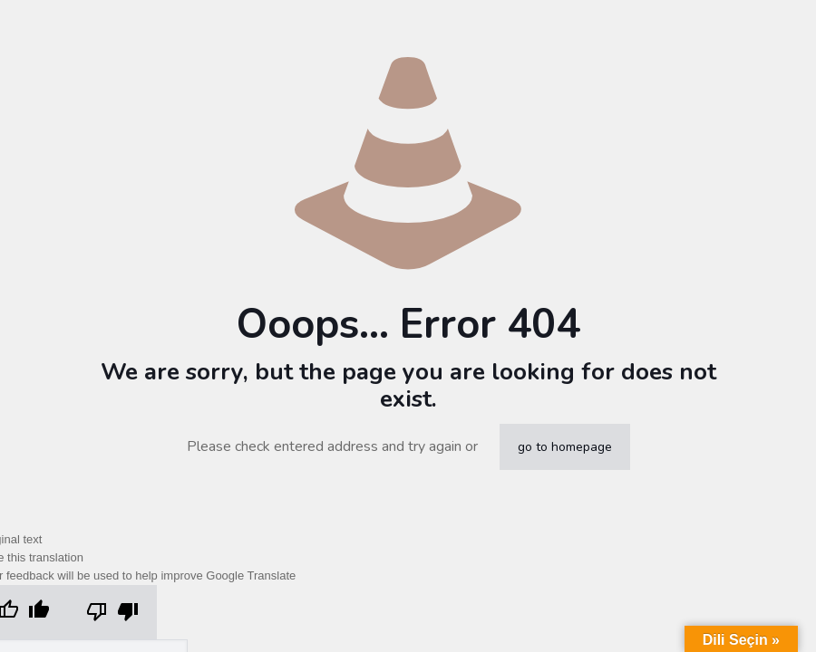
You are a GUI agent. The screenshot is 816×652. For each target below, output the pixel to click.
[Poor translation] (112, 612)
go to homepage (565, 446)
